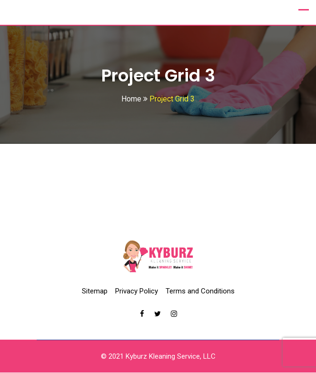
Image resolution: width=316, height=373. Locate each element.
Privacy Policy (136, 291)
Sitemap (95, 291)
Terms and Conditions (200, 291)
